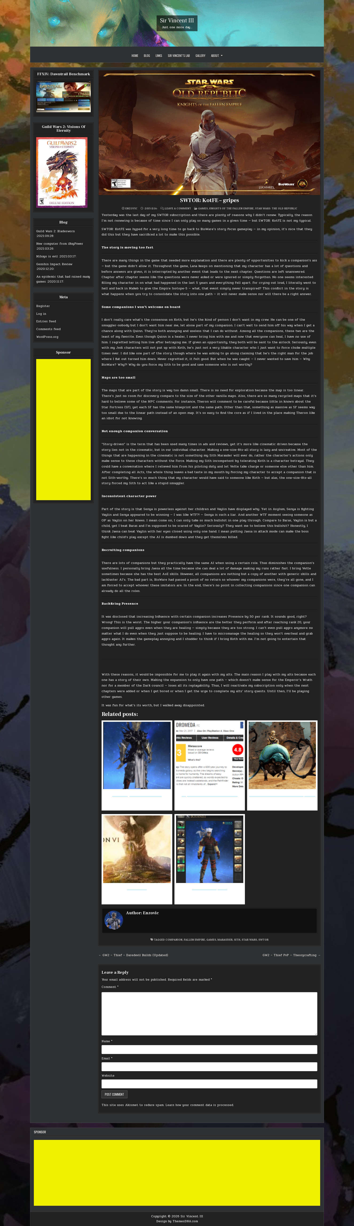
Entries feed (46, 321)
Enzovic (131, 208)
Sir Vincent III (177, 20)
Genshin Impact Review (54, 264)
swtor (263, 939)
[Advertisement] (63, 429)
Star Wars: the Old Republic (276, 208)
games (211, 939)
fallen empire (194, 939)
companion (173, 939)
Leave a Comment (178, 208)
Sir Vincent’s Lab (179, 55)
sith (237, 939)
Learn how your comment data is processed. (199, 1105)
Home (135, 55)
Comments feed (48, 329)
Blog (147, 55)
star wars (249, 939)
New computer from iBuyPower (59, 243)
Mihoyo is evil (47, 256)
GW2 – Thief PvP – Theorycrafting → (292, 955)
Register (43, 306)
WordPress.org (47, 337)
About (215, 55)
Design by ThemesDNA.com (177, 1221)
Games (203, 208)
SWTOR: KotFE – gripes (209, 200)
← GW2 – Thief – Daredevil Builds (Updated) (133, 955)
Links (159, 55)
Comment (110, 987)
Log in (41, 313)
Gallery (200, 55)
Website (108, 1075)
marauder (224, 939)
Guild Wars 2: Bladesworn (55, 231)
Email (107, 1058)
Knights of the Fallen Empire (231, 208)
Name (107, 1041)
